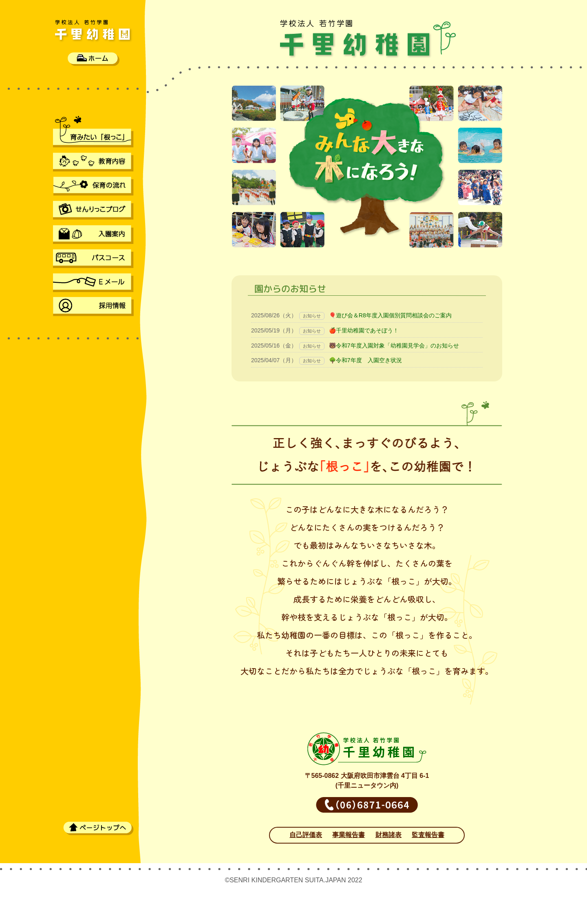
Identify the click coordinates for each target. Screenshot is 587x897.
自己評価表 (305, 834)
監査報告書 (428, 834)
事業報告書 (348, 834)
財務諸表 (388, 834)
